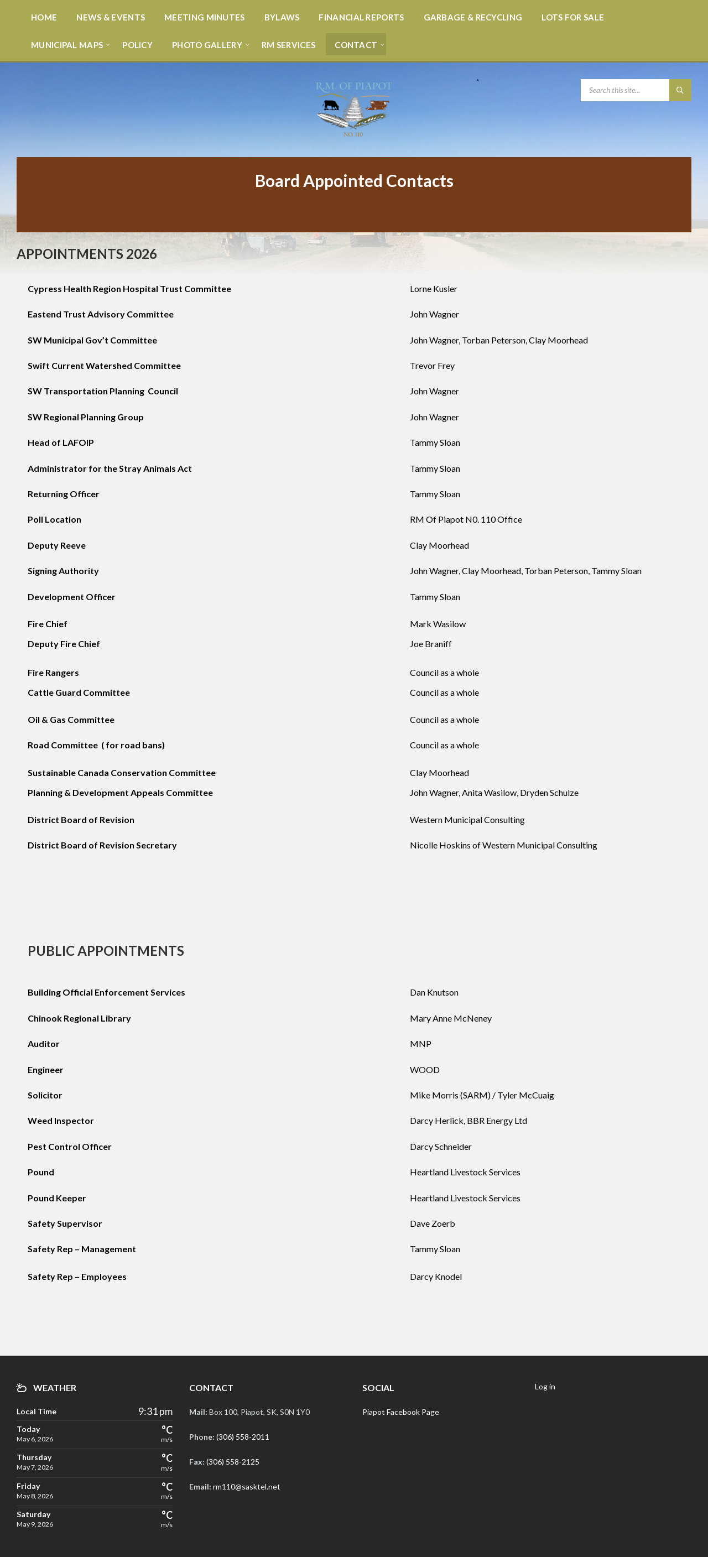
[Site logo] (354, 135)
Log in (545, 1386)
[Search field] (636, 90)
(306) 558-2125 (232, 1461)
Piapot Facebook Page (400, 1412)
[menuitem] (44, 17)
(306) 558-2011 (242, 1436)
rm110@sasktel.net (246, 1486)
